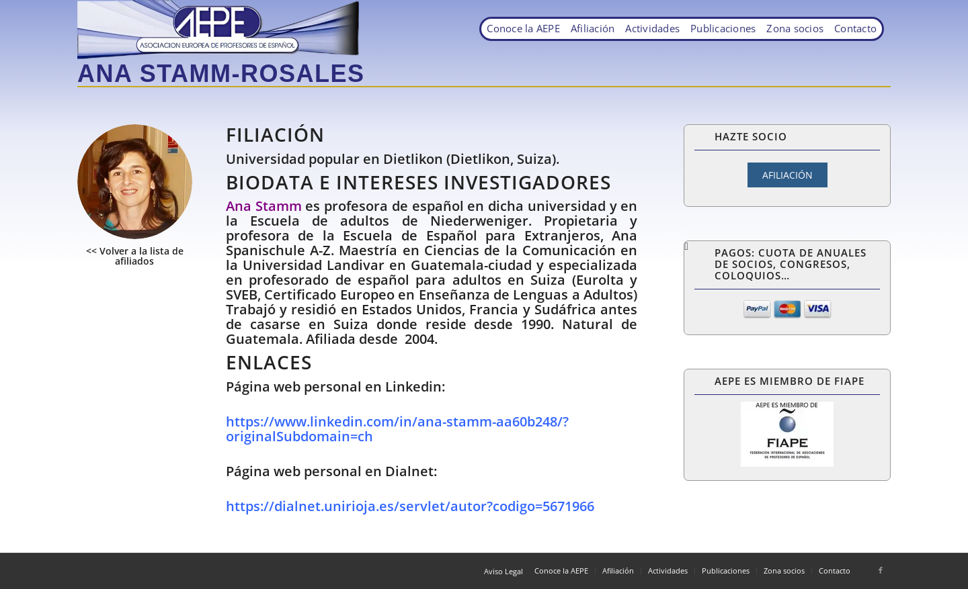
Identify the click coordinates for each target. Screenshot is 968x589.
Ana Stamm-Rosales (220, 73)
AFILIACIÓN (787, 175)
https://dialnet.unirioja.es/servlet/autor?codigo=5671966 (410, 506)
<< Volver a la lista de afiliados (135, 255)
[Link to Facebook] (881, 570)
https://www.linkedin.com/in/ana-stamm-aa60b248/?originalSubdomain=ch (397, 428)
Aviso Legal (503, 571)
